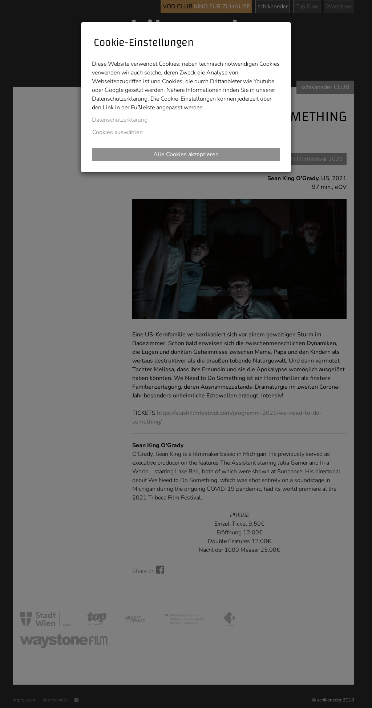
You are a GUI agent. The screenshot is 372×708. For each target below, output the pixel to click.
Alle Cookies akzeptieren (186, 154)
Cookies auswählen (117, 132)
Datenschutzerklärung (119, 120)
